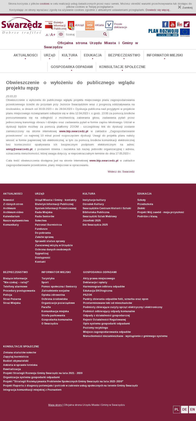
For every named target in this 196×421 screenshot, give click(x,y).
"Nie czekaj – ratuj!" (16, 282)
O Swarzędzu (49, 323)
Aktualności (25, 55)
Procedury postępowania (19, 290)
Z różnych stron (13, 204)
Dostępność (42, 257)
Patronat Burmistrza (48, 224)
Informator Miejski (165, 55)
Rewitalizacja (12, 369)
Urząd (49, 55)
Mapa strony (55, 405)
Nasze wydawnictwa (16, 220)
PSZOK (87, 294)
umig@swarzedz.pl (19, 149)
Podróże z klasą (147, 216)
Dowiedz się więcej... (158, 9)
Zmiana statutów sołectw (19, 352)
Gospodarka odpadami (72, 67)
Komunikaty (11, 224)
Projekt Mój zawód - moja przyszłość (160, 212)
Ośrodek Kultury (93, 204)
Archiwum (9, 208)
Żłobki (141, 208)
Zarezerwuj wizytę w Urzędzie (54, 245)
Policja (7, 294)
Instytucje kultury (94, 200)
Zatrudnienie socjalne (55, 290)
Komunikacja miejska (55, 311)
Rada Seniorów (44, 216)
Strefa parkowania (53, 315)
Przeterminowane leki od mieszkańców (107, 303)
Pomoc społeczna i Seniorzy (59, 286)
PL (177, 409)
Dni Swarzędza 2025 (95, 224)
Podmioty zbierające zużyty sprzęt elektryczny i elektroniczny (122, 307)
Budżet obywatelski (16, 360)
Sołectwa (41, 220)
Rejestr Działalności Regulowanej (104, 319)
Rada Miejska (43, 212)
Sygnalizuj (41, 253)
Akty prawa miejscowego (99, 278)
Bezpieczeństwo (124, 55)
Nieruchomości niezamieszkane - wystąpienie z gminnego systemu (125, 336)
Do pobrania (43, 232)
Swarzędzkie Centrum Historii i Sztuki (107, 208)
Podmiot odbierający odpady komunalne (109, 311)
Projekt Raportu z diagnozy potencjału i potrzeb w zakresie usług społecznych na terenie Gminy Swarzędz (70, 385)
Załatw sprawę (44, 237)
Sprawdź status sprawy (50, 241)
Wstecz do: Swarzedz (121, 171)
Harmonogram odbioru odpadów (104, 286)
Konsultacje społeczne (122, 67)
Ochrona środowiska (54, 299)
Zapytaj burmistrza (16, 356)
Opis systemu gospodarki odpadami (106, 323)
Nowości (8, 200)
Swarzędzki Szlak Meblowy (100, 216)
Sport (45, 282)
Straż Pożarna (12, 299)
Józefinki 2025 (92, 220)
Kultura (69, 55)
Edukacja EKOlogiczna (97, 290)
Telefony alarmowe (15, 286)
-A (46, 35)
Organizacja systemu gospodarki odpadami (31, 377)
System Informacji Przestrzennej (55, 208)
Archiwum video (13, 212)
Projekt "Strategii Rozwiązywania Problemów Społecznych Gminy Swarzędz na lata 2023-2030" (63, 381)
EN (192, 409)
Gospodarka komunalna (56, 319)
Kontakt (40, 261)
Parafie (46, 307)
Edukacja (93, 55)
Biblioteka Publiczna (96, 212)
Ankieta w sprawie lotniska (20, 365)
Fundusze (41, 228)
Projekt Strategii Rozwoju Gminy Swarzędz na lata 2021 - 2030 (42, 373)
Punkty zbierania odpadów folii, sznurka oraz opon (115, 299)
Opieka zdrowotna (53, 294)
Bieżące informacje (15, 278)
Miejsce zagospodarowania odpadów (107, 331)
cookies (45, 3)
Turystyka (48, 278)
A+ (52, 34)
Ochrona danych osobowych (53, 249)
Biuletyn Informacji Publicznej (54, 204)
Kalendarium (11, 216)
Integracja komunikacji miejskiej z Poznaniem (32, 389)
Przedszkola (145, 204)
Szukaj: (70, 34)
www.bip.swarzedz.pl (73, 131)
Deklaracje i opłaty (95, 282)
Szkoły (141, 200)
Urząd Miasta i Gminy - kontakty (55, 200)
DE (184, 409)
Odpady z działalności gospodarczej (106, 315)
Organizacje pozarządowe (58, 303)
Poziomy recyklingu (95, 327)
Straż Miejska (12, 303)
